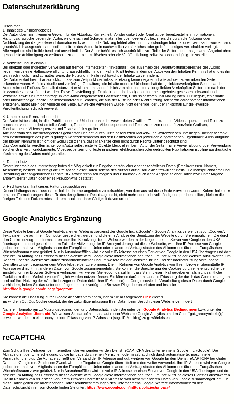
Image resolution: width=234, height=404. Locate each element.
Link (147, 297)
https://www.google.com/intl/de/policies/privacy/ (128, 387)
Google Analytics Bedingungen (170, 309)
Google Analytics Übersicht (26, 313)
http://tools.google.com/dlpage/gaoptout (38, 289)
